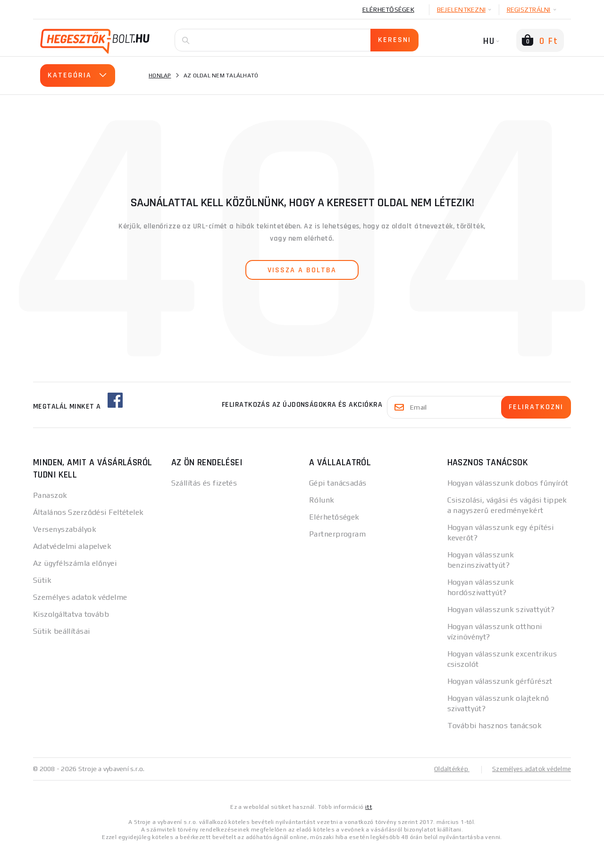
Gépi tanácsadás (338, 483)
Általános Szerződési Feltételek (88, 512)
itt (368, 806)
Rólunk (322, 499)
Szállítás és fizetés (204, 483)
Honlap (160, 75)
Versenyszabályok (64, 529)
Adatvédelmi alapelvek (72, 546)
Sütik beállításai (61, 631)
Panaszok (50, 495)
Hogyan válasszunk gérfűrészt (500, 681)
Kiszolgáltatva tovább (71, 614)
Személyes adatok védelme (80, 597)
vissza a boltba (302, 270)
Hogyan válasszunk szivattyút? (501, 609)
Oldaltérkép (446, 768)
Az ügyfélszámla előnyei (75, 563)
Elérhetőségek (388, 9)
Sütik (42, 580)
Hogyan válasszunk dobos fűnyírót (508, 483)
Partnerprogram (337, 533)
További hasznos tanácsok (494, 725)
